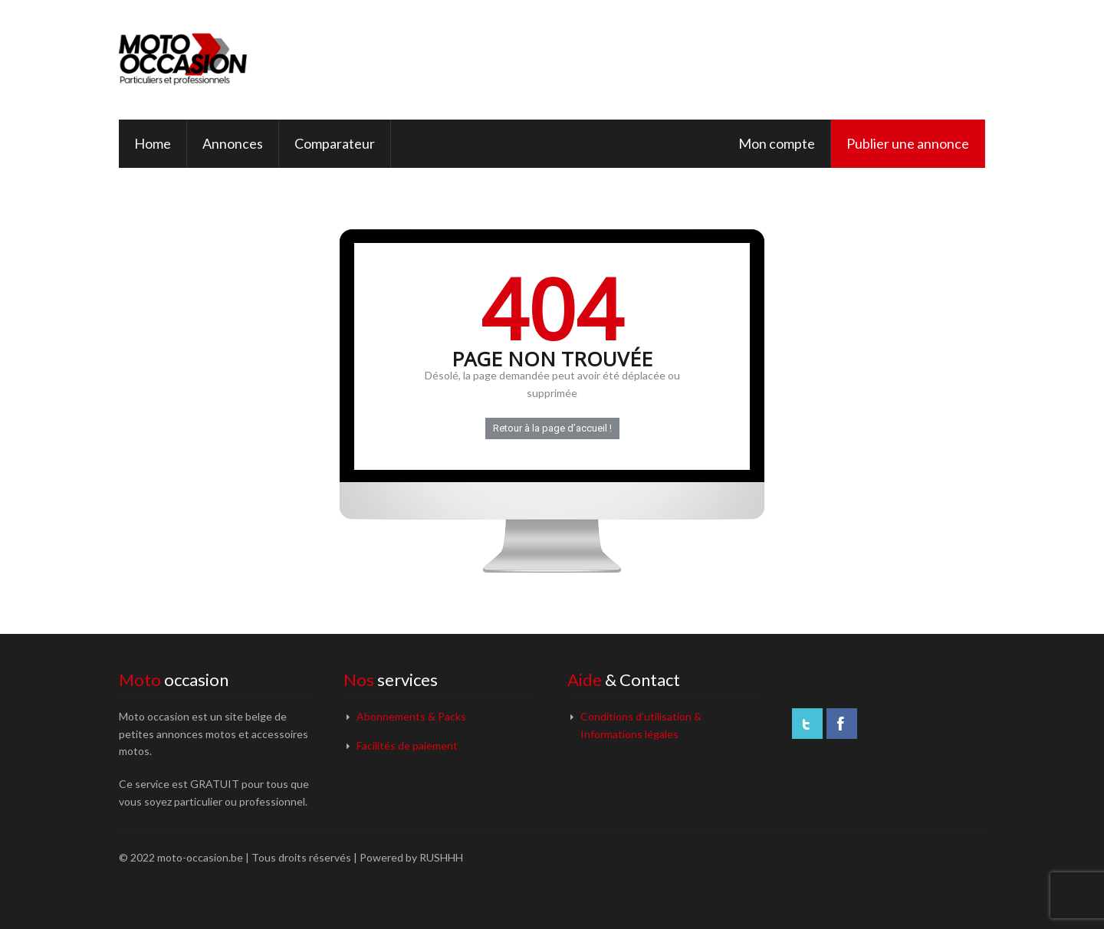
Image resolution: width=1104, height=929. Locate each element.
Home (152, 143)
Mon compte (776, 143)
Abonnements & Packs (411, 716)
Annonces (232, 143)
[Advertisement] (697, 57)
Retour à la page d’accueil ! (552, 428)
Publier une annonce (907, 143)
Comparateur (334, 143)
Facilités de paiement (407, 745)
